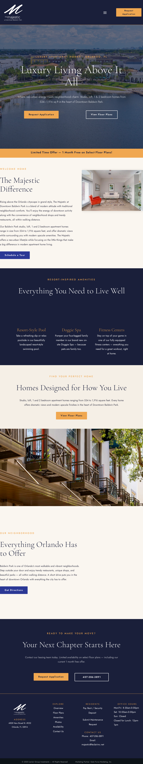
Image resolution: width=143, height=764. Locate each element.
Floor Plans (58, 712)
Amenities (58, 717)
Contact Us (58, 731)
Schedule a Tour (15, 255)
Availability (58, 726)
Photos (58, 722)
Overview (58, 708)
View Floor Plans (102, 114)
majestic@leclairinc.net (93, 744)
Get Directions (14, 590)
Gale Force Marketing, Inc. (101, 761)
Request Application (128, 12)
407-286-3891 (92, 677)
